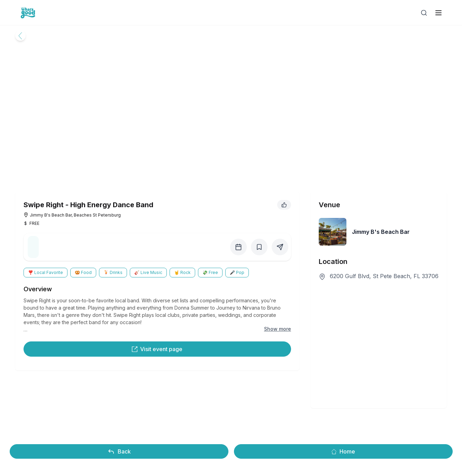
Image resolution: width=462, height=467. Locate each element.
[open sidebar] (438, 13)
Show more (277, 329)
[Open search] (424, 13)
